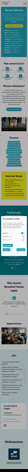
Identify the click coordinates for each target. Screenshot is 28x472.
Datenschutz (16, 253)
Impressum (23, 253)
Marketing (7, 240)
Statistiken (7, 236)
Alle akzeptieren (21, 249)
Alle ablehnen (6, 249)
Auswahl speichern (7, 245)
